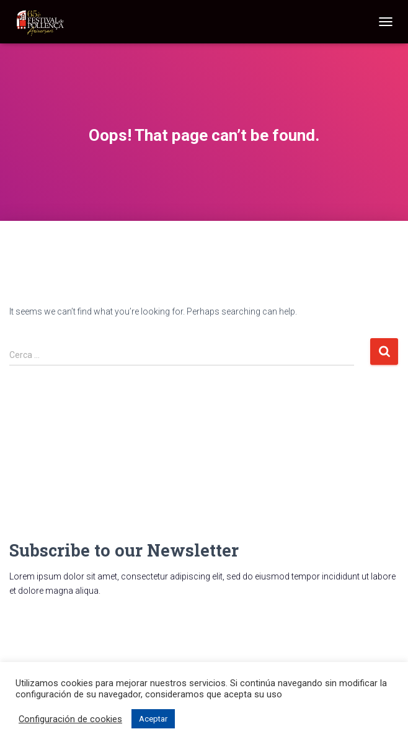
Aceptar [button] (153, 718)
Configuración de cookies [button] (70, 719)
